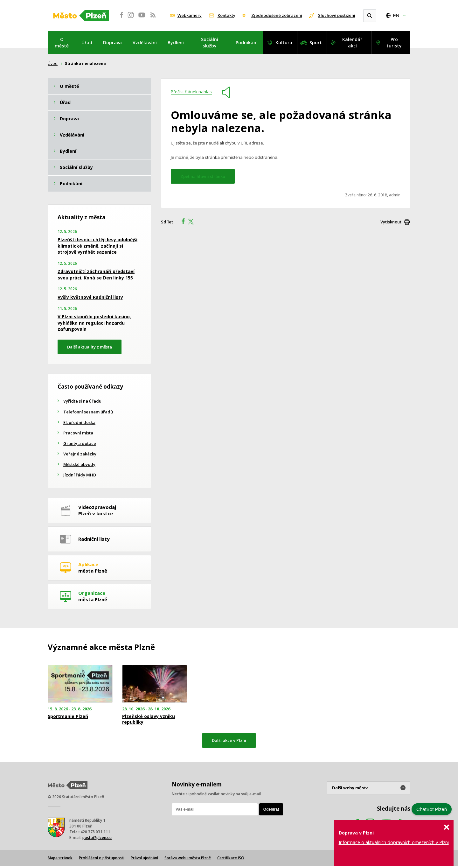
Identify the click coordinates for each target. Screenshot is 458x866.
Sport (315, 42)
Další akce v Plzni (229, 740)
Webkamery (189, 15)
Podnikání (247, 42)
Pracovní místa (78, 433)
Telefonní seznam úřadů (88, 412)
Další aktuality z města (89, 347)
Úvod (53, 63)
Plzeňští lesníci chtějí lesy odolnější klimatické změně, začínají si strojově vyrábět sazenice (97, 245)
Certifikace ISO (230, 858)
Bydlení (176, 42)
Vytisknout (390, 222)
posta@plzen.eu (97, 837)
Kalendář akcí (352, 42)
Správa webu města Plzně (187, 858)
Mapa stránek (60, 858)
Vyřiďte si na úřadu (82, 401)
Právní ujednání (144, 858)
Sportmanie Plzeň (68, 716)
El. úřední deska (79, 422)
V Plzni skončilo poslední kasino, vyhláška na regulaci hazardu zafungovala (94, 322)
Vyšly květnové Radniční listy (90, 297)
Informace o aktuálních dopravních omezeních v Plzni (394, 842)
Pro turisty (394, 42)
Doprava (112, 42)
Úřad (86, 42)
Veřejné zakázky (79, 454)
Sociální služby (209, 42)
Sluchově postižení (336, 15)
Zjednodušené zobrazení (276, 15)
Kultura (283, 42)
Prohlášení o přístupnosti (101, 858)
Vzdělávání (145, 42)
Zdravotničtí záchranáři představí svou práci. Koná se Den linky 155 (96, 274)
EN (396, 15)
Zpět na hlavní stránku (202, 176)
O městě (62, 42)
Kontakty (226, 15)
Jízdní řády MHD (79, 475)
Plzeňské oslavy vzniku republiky (148, 719)
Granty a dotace (79, 443)
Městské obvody (79, 464)
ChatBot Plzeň (431, 809)
